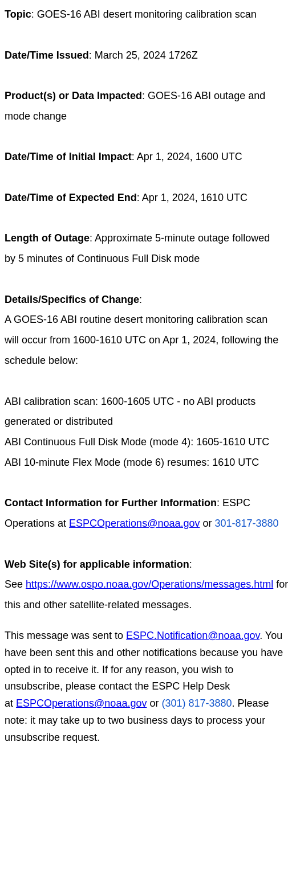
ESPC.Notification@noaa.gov (192, 635)
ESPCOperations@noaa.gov (134, 523)
